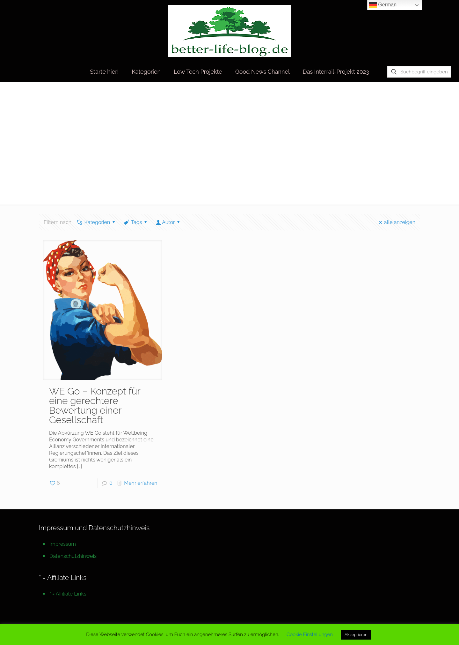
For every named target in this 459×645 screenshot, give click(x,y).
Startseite (361, 95)
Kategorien (96, 222)
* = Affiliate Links (67, 594)
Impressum (62, 544)
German (383, 5)
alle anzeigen (396, 222)
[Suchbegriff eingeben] (419, 72)
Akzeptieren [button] (356, 634)
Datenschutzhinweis (73, 556)
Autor (168, 222)
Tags (136, 222)
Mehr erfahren (140, 483)
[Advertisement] (229, 147)
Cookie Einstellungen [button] (310, 634)
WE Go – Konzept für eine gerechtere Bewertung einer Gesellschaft (94, 405)
